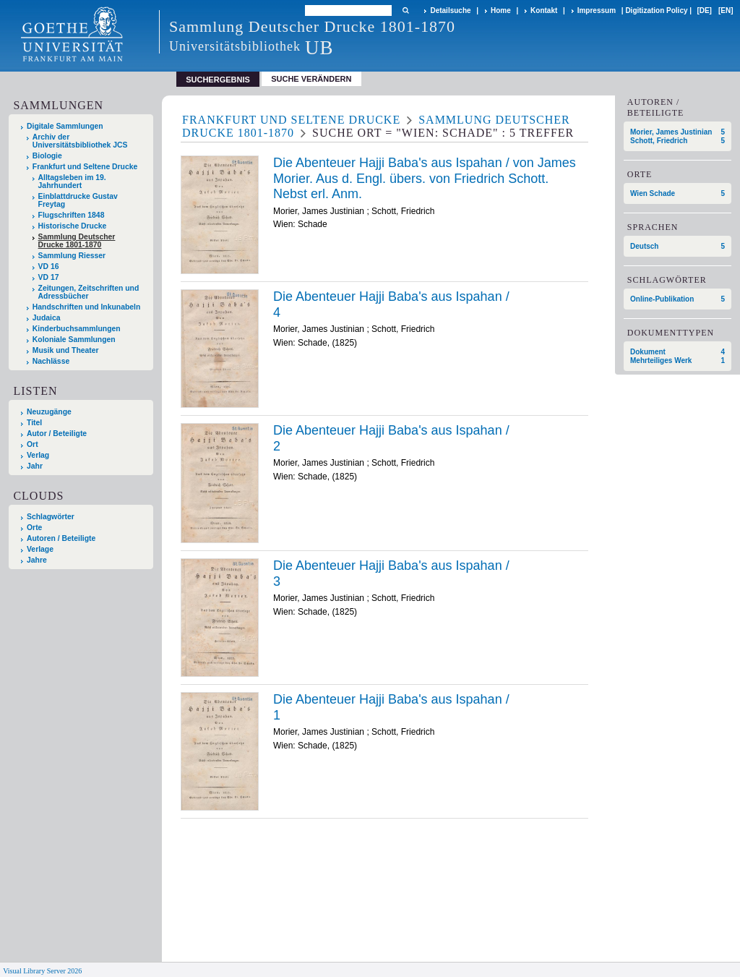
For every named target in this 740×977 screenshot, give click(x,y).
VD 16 (48, 266)
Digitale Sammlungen (65, 126)
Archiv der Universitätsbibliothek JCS (80, 141)
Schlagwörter (50, 517)
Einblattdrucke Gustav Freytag (78, 200)
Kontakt (543, 10)
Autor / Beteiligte (57, 434)
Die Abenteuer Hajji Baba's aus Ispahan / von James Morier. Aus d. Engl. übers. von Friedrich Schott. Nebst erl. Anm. (424, 178)
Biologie (47, 156)
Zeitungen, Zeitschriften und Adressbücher (88, 292)
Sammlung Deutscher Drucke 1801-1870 (77, 241)
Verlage (40, 549)
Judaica (47, 318)
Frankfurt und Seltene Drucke (85, 167)
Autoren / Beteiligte (61, 538)
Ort (32, 444)
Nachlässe (51, 361)
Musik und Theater (66, 350)
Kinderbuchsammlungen (77, 329)
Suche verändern (311, 78)
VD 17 (48, 277)
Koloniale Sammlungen (74, 340)
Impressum (596, 10)
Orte (34, 528)
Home (501, 10)
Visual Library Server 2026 (42, 971)
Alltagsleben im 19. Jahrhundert (72, 181)
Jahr (35, 466)
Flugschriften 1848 (71, 215)
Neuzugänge (49, 412)
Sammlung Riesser (72, 256)
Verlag (38, 455)
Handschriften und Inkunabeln (87, 307)
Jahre (37, 560)
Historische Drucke (72, 226)
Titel (34, 423)
